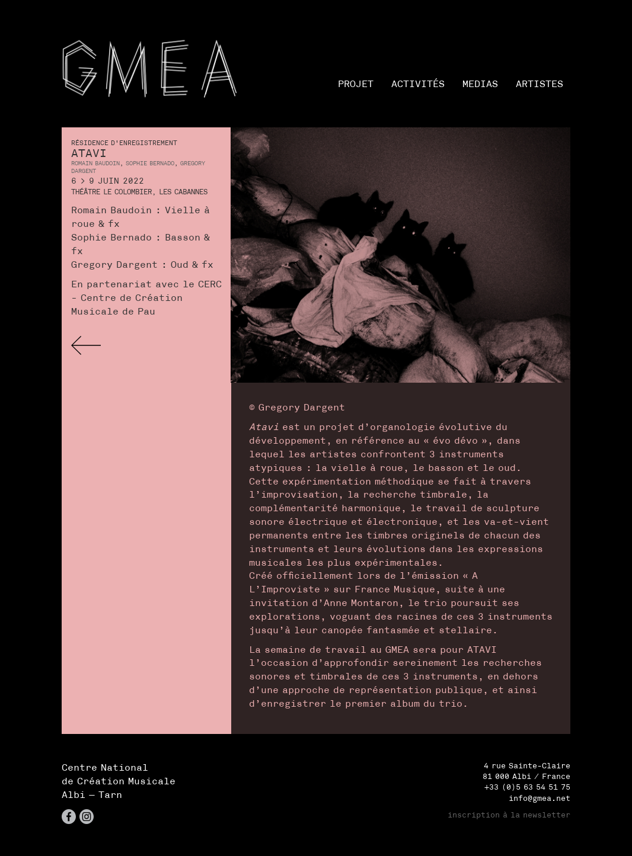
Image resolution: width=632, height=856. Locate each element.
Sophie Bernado (150, 163)
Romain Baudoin (95, 163)
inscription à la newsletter (509, 815)
